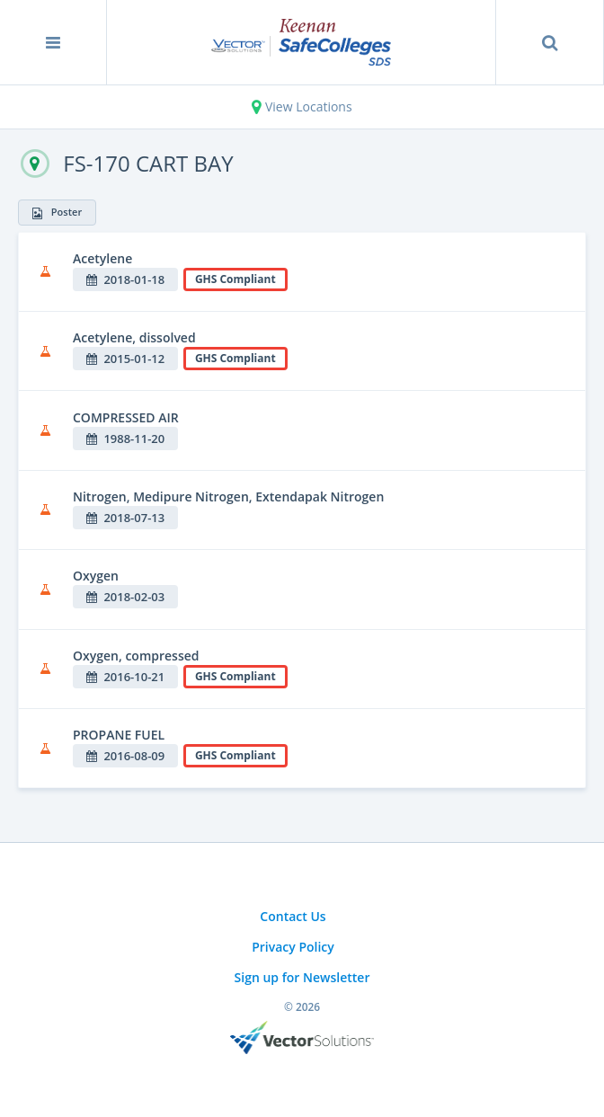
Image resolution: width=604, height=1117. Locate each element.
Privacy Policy (293, 946)
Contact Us (292, 916)
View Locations (301, 106)
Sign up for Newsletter (302, 977)
